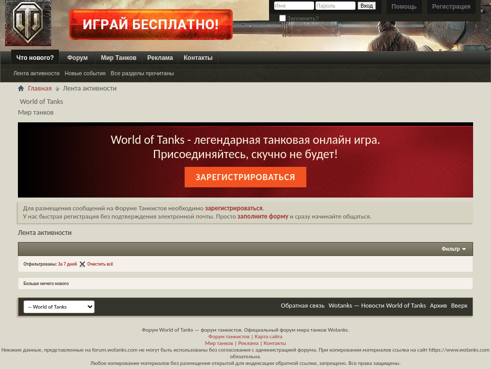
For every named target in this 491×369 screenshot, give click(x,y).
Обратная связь (302, 305)
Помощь (404, 6)
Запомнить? (299, 18)
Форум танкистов (229, 336)
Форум (77, 57)
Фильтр (451, 249)
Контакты (198, 57)
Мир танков (219, 343)
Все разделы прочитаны (142, 73)
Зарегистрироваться (245, 177)
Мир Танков (119, 57)
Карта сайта (268, 336)
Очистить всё (100, 264)
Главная (40, 88)
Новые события (84, 73)
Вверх (459, 305)
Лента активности (36, 73)
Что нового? (35, 57)
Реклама (160, 57)
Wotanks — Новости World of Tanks (377, 305)
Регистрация (451, 6)
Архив (438, 305)
